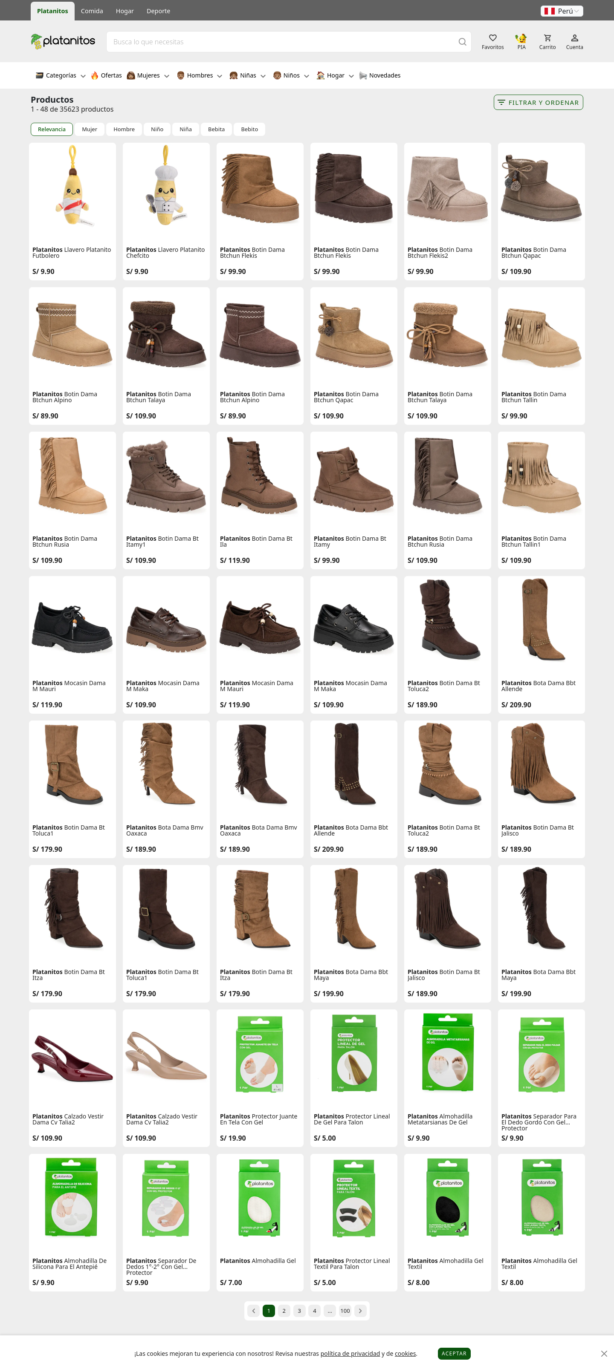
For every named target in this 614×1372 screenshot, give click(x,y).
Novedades (380, 76)
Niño (157, 129)
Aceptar (454, 1353)
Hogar (125, 11)
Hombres (200, 76)
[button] (562, 11)
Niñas (247, 76)
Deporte (158, 11)
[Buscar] (462, 41)
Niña (186, 129)
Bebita (216, 129)
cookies (405, 1353)
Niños (291, 76)
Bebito (249, 129)
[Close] (604, 1353)
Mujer (89, 129)
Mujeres (148, 76)
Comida (92, 11)
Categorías (60, 76)
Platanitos (52, 11)
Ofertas (106, 76)
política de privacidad (350, 1353)
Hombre (124, 129)
